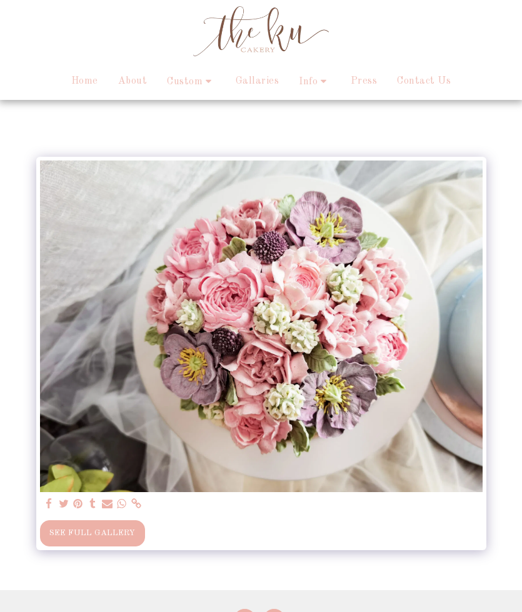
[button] (191, 81)
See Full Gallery (92, 533)
